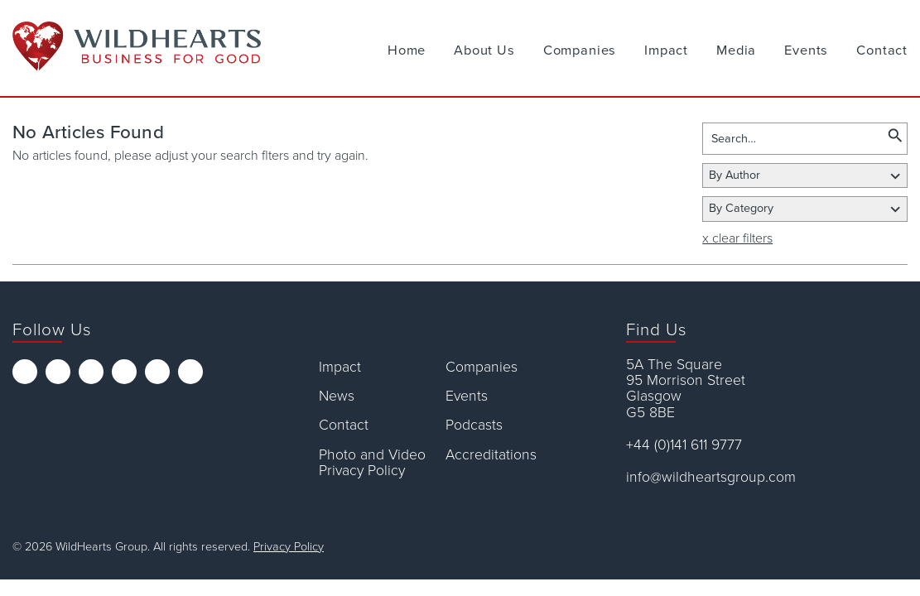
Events (806, 50)
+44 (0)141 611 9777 (684, 445)
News (336, 396)
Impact (666, 50)
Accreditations (491, 455)
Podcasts (474, 425)
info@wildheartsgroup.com (711, 477)
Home (407, 50)
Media (736, 50)
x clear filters (737, 238)
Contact (882, 50)
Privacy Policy (288, 547)
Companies (579, 50)
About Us (484, 50)
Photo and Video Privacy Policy (372, 463)
